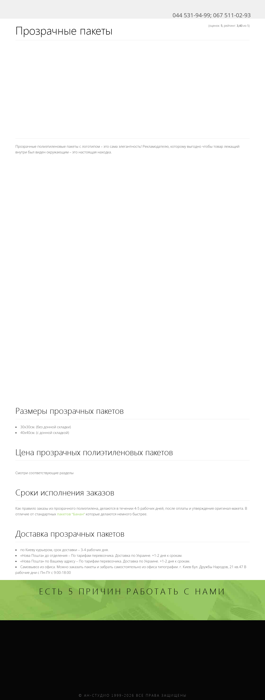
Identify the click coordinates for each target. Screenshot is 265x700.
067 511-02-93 (232, 15)
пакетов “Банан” (71, 514)
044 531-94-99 (191, 15)
